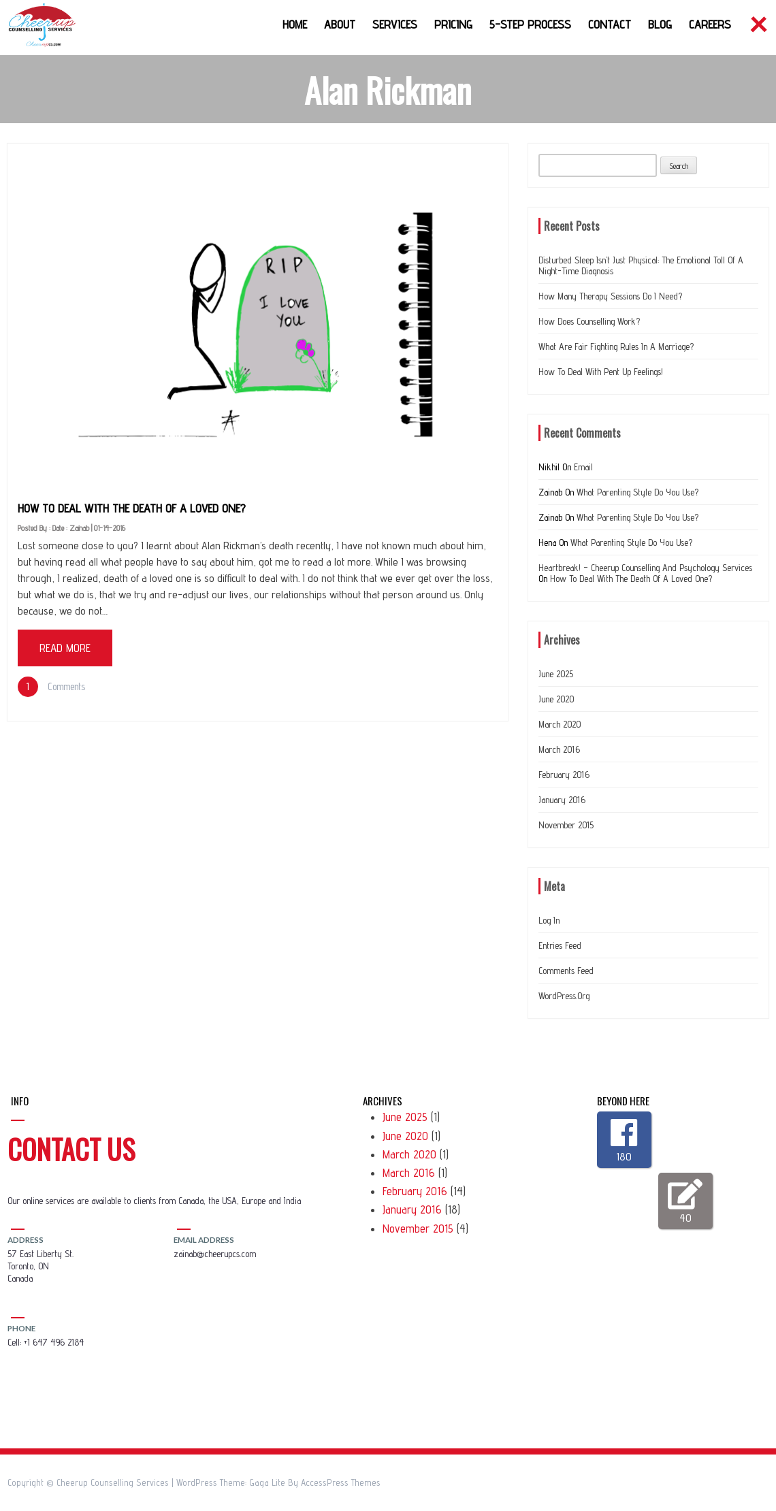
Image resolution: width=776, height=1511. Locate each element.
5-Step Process (530, 24)
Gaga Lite (267, 1482)
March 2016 (559, 749)
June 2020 (556, 699)
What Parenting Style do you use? (637, 492)
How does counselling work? (589, 321)
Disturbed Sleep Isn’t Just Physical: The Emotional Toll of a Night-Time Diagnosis (640, 265)
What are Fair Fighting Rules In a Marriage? (616, 346)
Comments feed (566, 970)
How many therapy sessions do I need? (610, 296)
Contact (609, 24)
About (339, 24)
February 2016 (563, 774)
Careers (710, 24)
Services (394, 24)
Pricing (453, 24)
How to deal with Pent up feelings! (600, 371)
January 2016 (561, 799)
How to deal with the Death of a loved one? (132, 508)
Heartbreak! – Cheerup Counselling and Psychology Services (645, 567)
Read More (65, 648)
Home (294, 24)
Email (583, 466)
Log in (549, 920)
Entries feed (559, 945)
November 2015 (566, 824)
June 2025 (555, 673)
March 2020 (559, 724)
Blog (660, 24)
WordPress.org (563, 995)
